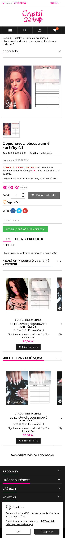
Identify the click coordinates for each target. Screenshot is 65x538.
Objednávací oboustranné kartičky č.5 (28, 325)
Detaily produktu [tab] (29, 239)
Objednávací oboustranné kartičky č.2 (28, 419)
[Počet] (16, 195)
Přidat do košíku (43, 195)
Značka (34, 153)
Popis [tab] (7, 239)
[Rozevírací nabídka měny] (55, 3)
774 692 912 (20, 3)
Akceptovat (47, 531)
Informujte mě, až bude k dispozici (25, 229)
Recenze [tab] (9, 245)
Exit (18, 531)
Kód (5, 153)
